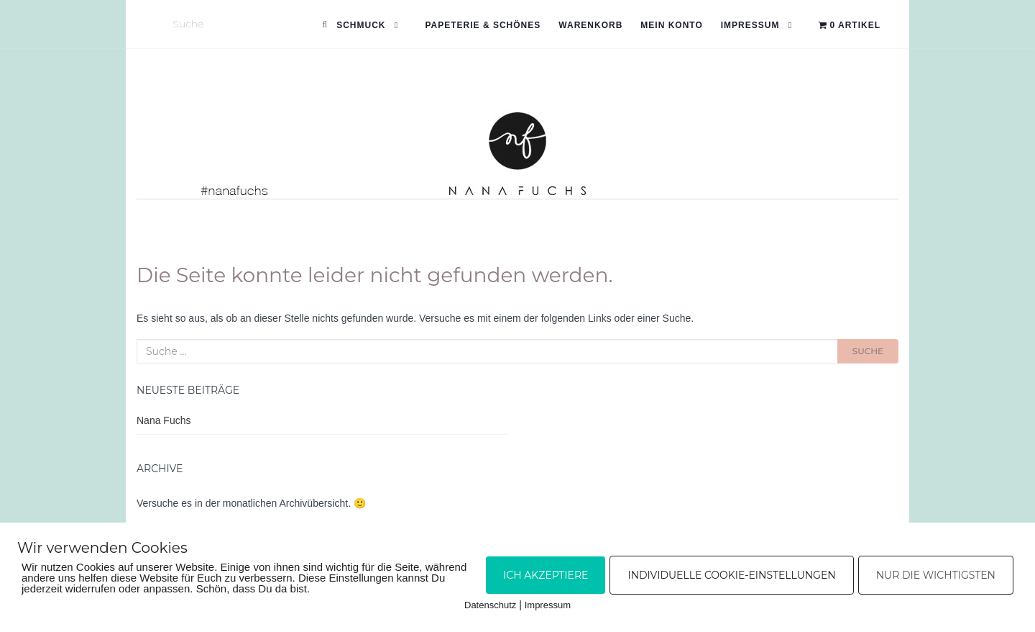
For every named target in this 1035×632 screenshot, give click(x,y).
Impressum (750, 25)
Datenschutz (490, 605)
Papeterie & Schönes (482, 25)
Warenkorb (590, 25)
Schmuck (360, 25)
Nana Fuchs (163, 420)
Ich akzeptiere (545, 575)
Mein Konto (671, 25)
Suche (867, 351)
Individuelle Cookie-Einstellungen (731, 575)
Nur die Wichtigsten (935, 575)
